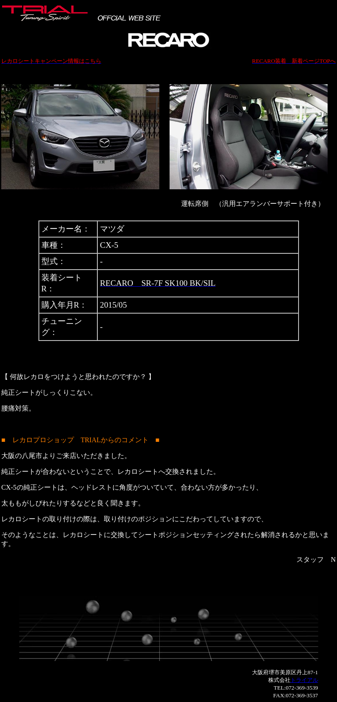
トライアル (304, 680)
